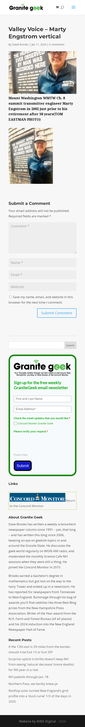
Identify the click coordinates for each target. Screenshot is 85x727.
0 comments (56, 44)
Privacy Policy (21, 455)
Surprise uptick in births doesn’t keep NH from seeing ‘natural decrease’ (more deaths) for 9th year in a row (41, 664)
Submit (23, 465)
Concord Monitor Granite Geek (35, 423)
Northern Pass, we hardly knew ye (33, 684)
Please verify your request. (31, 431)
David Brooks (20, 44)
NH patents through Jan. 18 (28, 677)
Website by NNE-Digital (37, 721)
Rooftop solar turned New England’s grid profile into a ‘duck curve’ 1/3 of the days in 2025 (40, 696)
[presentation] (42, 441)
